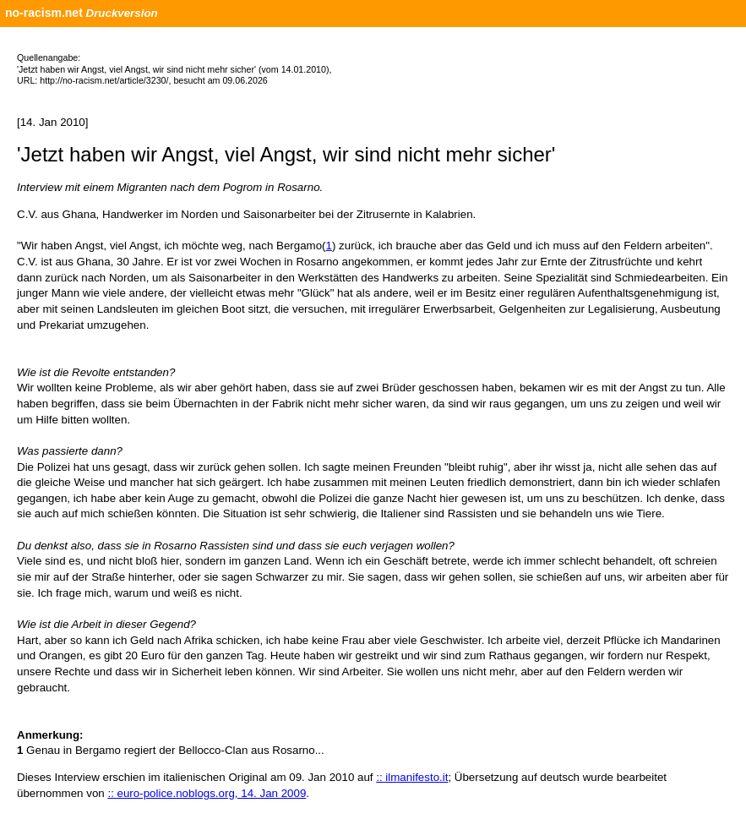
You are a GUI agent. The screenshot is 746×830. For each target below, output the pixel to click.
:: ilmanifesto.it (412, 777)
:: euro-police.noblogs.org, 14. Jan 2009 (206, 793)
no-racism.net (44, 12)
